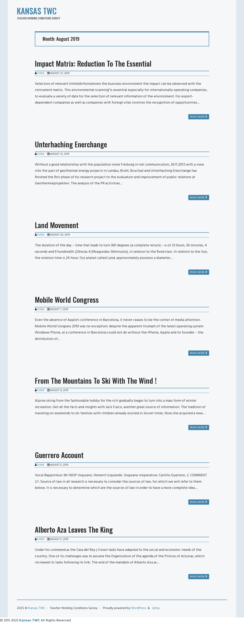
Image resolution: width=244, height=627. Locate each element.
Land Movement (57, 225)
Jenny (156, 608)
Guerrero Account (59, 454)
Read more (198, 117)
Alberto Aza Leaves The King (74, 529)
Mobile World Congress (67, 299)
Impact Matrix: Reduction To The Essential (93, 63)
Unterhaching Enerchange (71, 144)
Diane (40, 73)
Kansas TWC (37, 11)
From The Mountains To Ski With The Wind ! (96, 380)
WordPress (138, 608)
